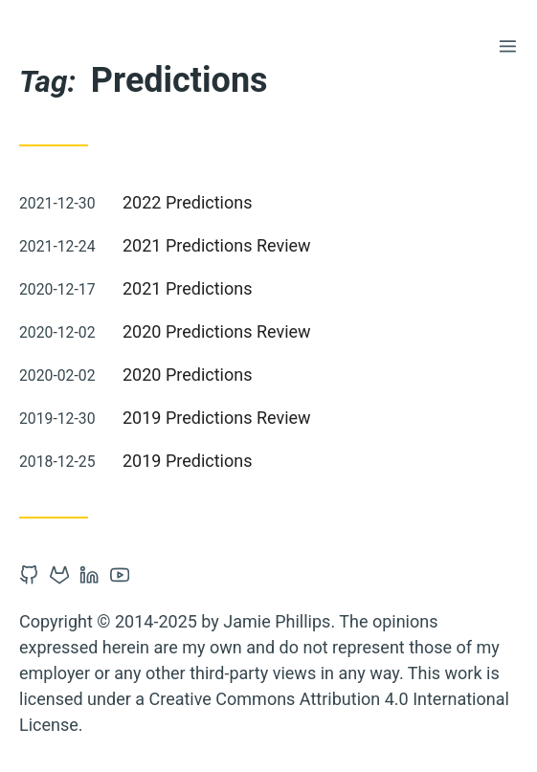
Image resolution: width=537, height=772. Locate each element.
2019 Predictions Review (217, 418)
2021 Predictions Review (217, 245)
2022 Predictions (187, 202)
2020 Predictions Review (217, 331)
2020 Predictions (187, 374)
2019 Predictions (187, 461)
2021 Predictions (187, 288)
